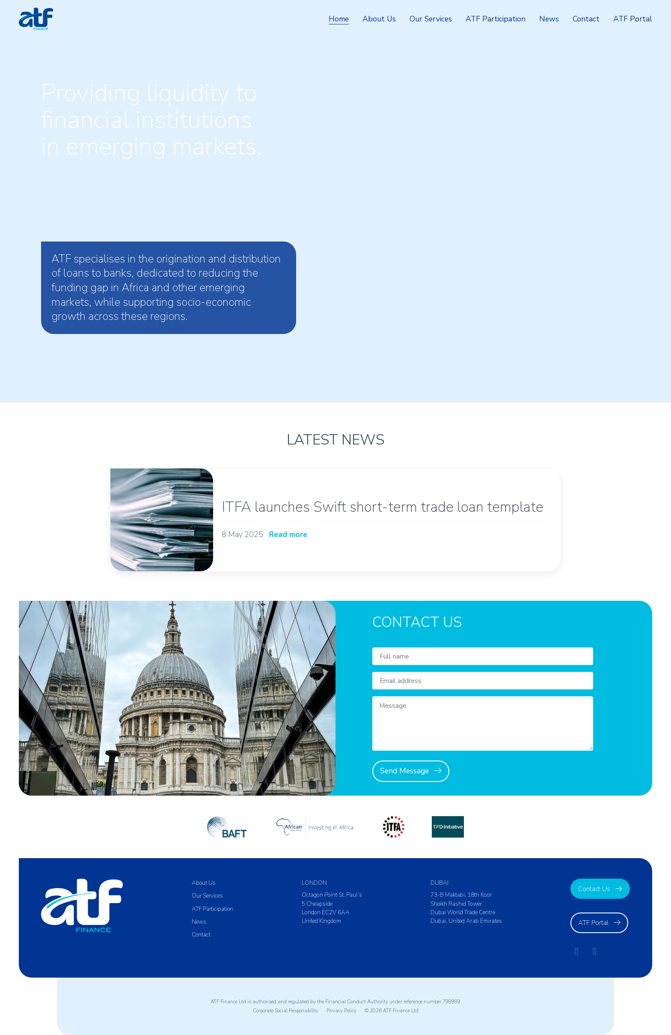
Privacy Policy (343, 1010)
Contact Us (594, 888)
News (549, 19)
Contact (586, 19)
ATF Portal (632, 19)
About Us (378, 19)
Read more (289, 535)
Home (338, 19)
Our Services (430, 19)
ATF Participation (496, 19)
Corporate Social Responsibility (285, 1010)
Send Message (404, 771)
